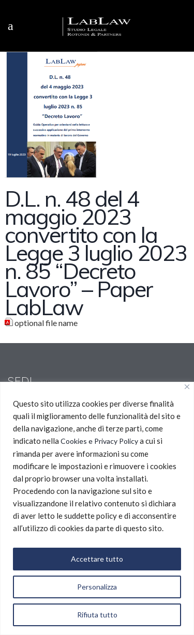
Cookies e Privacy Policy (99, 441)
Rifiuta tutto (97, 614)
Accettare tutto (97, 558)
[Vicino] (187, 386)
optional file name (46, 323)
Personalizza (97, 586)
